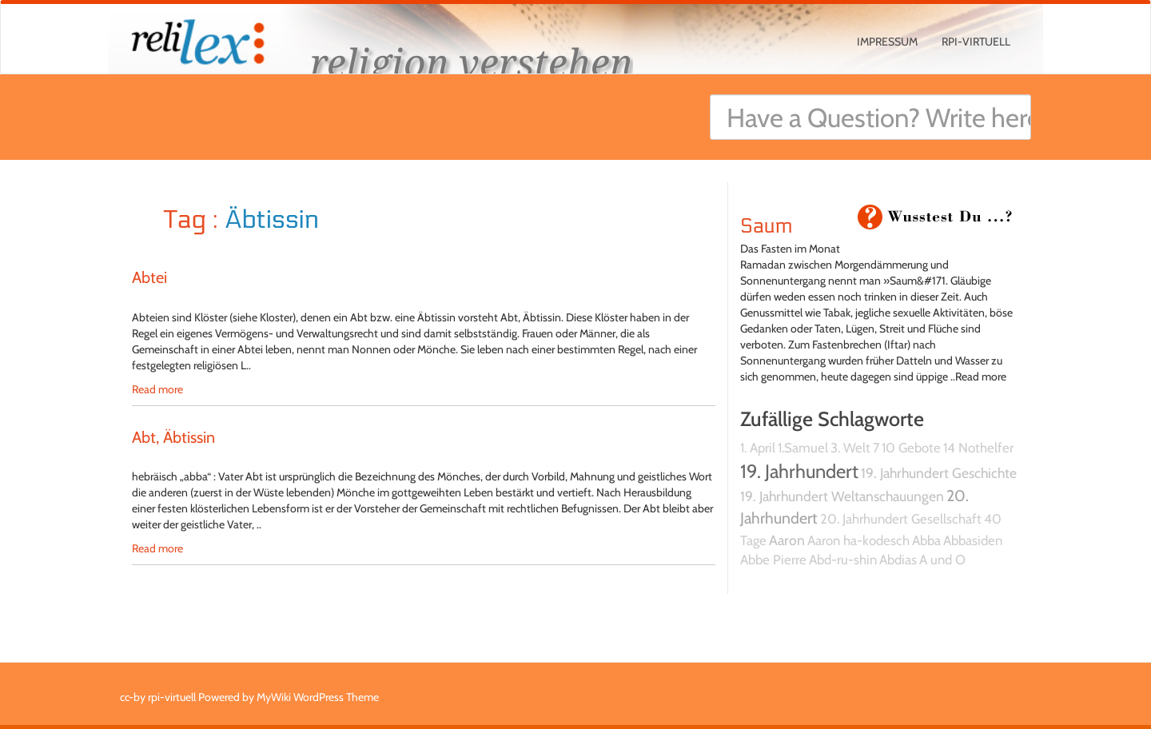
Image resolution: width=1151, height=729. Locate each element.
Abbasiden (972, 540)
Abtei (149, 277)
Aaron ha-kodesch (858, 540)
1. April (757, 448)
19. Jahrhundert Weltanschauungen (842, 496)
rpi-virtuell (976, 41)
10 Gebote (911, 448)
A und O (942, 560)
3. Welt (850, 448)
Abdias (898, 560)
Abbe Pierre (773, 560)
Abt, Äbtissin (173, 437)
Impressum (887, 41)
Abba (926, 540)
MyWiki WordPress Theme (318, 697)
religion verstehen (471, 62)
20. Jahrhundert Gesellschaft (901, 519)
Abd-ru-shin (843, 560)
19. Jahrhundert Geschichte (939, 472)
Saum (766, 226)
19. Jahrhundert (799, 471)
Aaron (787, 540)
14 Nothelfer (978, 448)
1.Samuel (803, 448)
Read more (157, 389)
